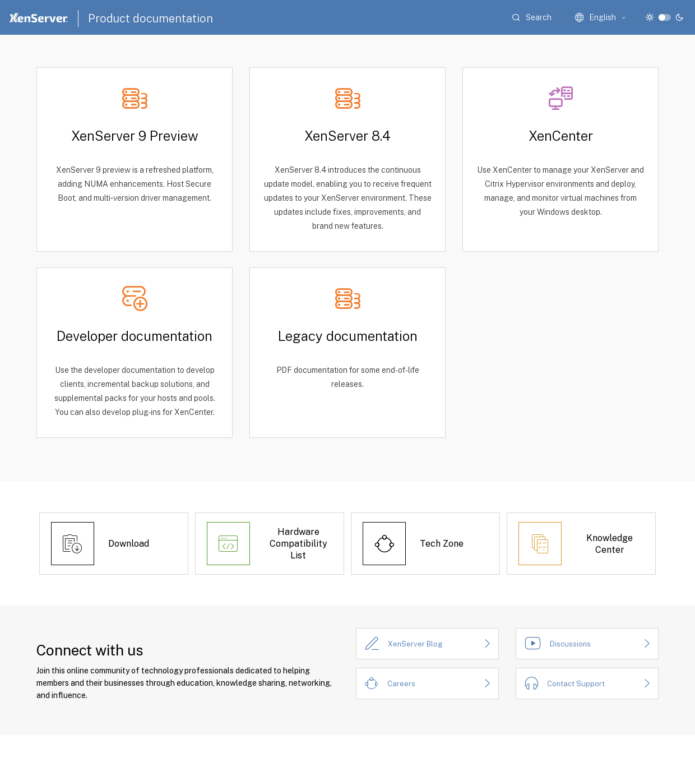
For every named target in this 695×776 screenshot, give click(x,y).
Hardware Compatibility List (298, 543)
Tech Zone (442, 543)
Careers (401, 684)
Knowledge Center (609, 544)
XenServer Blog (415, 644)
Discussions (570, 644)
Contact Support (576, 684)
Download (128, 543)
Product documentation (150, 18)
